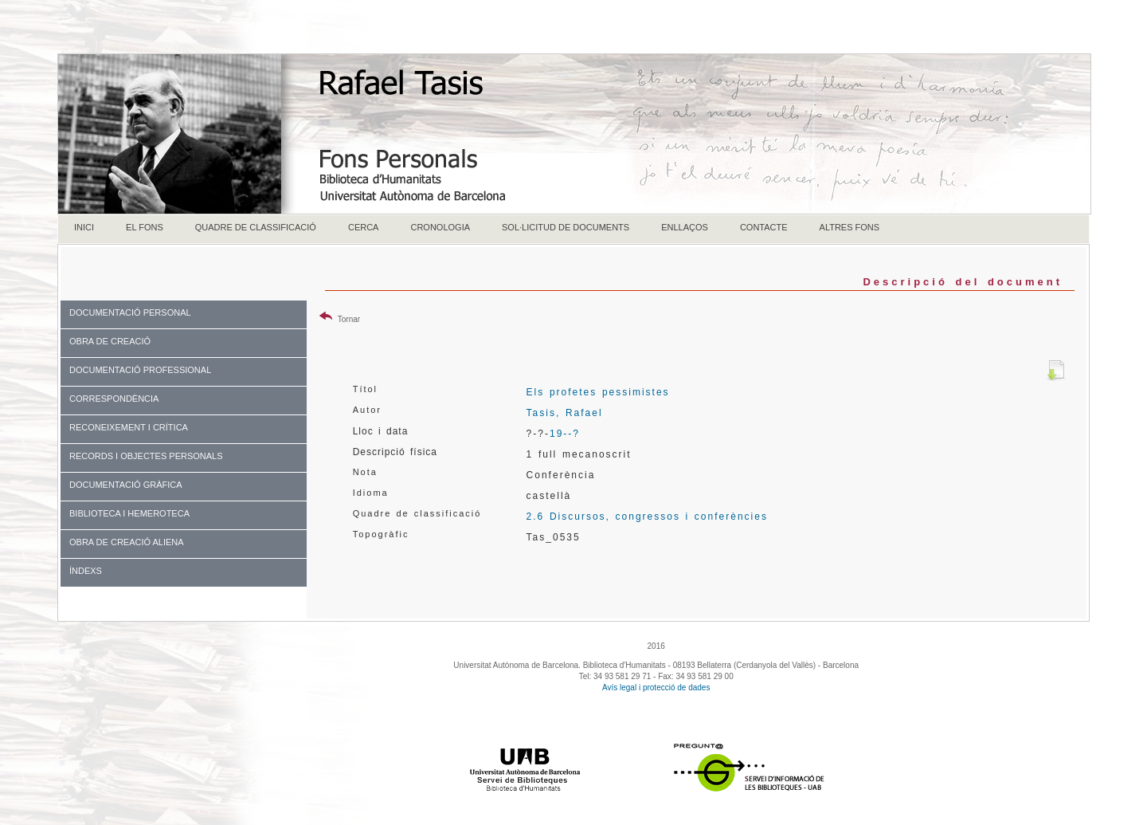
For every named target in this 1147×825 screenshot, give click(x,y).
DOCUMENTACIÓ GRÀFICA (125, 484)
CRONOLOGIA (440, 227)
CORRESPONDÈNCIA (114, 398)
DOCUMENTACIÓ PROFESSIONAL (140, 370)
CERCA (363, 227)
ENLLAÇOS (684, 227)
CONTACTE (764, 227)
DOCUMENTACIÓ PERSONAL (130, 312)
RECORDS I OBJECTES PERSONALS (146, 456)
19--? (565, 433)
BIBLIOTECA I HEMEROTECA (129, 513)
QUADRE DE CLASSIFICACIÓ (255, 227)
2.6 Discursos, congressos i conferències (647, 516)
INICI (84, 227)
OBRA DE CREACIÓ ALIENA (126, 542)
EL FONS (144, 227)
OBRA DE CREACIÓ (110, 341)
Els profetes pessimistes (598, 392)
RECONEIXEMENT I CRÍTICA (128, 427)
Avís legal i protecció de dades (656, 687)
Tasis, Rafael (565, 412)
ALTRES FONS (850, 227)
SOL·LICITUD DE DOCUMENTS (565, 227)
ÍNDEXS (85, 571)
